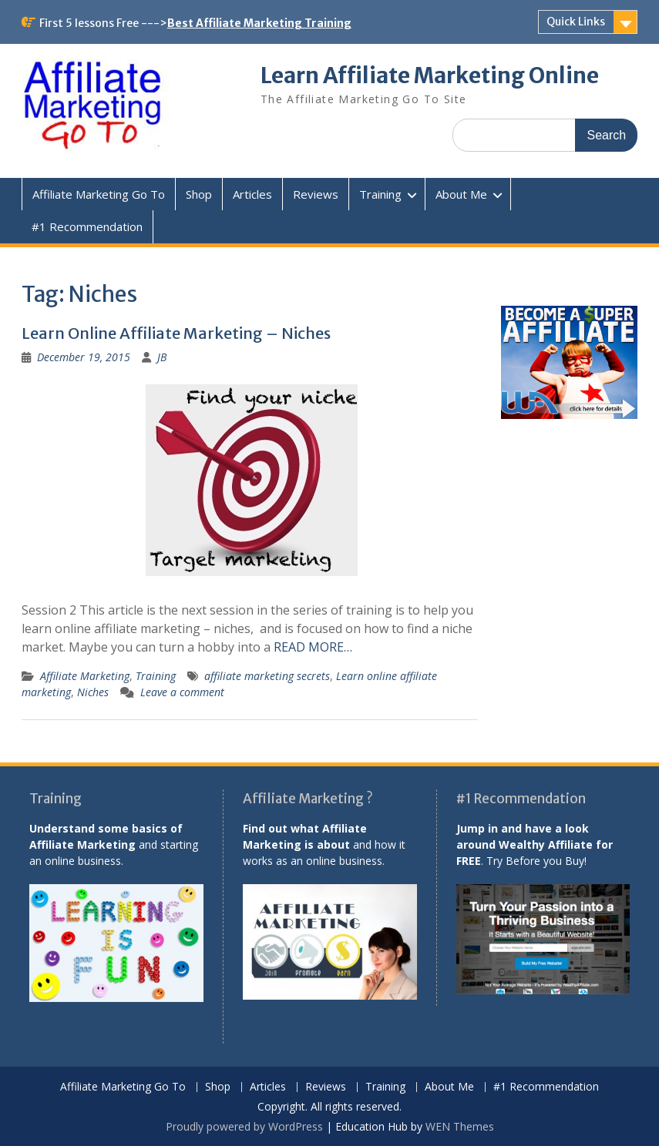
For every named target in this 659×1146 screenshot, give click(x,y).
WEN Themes (459, 1126)
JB (161, 357)
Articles (252, 194)
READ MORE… (313, 646)
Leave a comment (182, 692)
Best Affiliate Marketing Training (259, 23)
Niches (93, 692)
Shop (199, 194)
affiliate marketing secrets (267, 675)
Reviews (315, 194)
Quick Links (575, 21)
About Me (461, 194)
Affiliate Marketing (84, 675)
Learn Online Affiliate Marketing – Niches (176, 333)
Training (380, 194)
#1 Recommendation (87, 226)
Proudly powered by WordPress (244, 1126)
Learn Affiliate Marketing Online (430, 75)
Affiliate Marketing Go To (98, 194)
